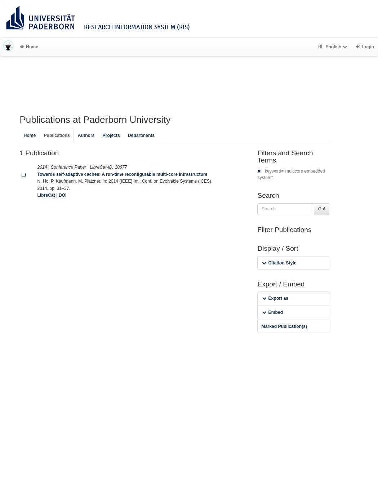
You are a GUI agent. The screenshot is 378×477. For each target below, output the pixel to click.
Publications (57, 135)
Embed (272, 312)
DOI (63, 195)
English (333, 46)
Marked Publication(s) (284, 326)
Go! (321, 208)
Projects (111, 135)
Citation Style (279, 263)
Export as (275, 298)
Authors (86, 135)
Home (29, 46)
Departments (141, 135)
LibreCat (46, 195)
